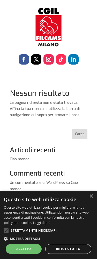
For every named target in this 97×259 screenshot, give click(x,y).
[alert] (48, 225)
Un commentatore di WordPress (37, 182)
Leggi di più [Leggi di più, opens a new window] (41, 223)
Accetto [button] (23, 249)
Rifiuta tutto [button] (68, 249)
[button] (48, 239)
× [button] (91, 196)
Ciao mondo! (20, 159)
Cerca (80, 134)
